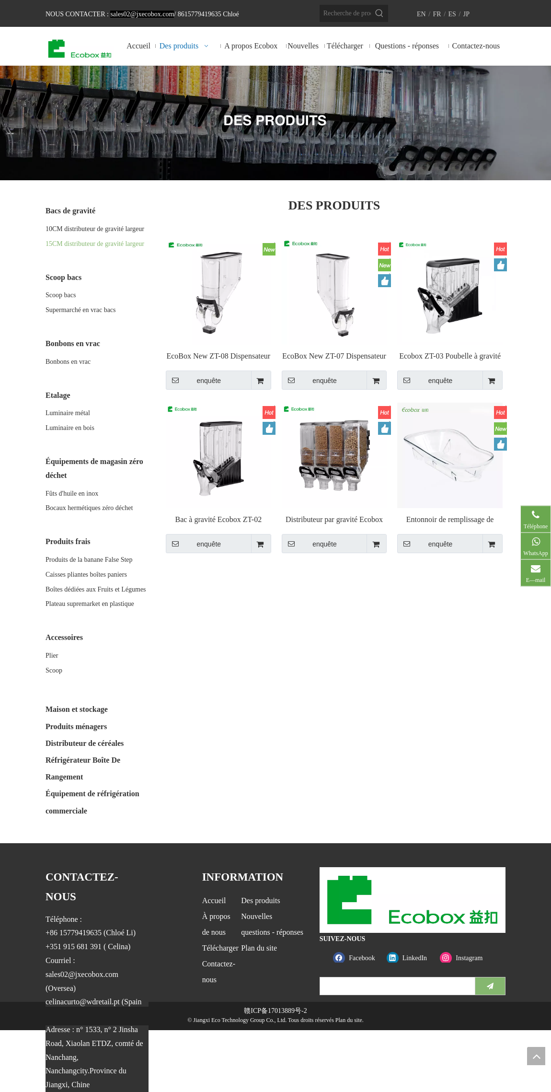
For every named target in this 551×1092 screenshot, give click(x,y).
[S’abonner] (490, 986)
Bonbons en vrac (68, 361)
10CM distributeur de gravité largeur (95, 228)
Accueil (214, 900)
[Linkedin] (411, 958)
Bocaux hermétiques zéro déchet (89, 507)
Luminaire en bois (70, 427)
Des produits (260, 900)
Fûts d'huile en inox (72, 493)
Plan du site (259, 948)
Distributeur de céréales (85, 743)
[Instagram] (464, 958)
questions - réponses (272, 932)
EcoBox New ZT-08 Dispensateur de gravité (218, 356)
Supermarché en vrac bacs (81, 310)
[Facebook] (357, 958)
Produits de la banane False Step (89, 559)
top (536, 1056)
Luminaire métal (68, 413)
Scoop (54, 670)
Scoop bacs (61, 295)
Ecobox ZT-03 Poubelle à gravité (450, 356)
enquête (193, 380)
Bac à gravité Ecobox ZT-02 (218, 519)
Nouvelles (256, 916)
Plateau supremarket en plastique (90, 603)
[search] (395, 986)
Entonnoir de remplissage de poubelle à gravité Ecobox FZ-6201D (450, 519)
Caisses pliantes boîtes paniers (86, 574)
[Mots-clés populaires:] (379, 13)
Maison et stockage (77, 709)
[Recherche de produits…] (345, 13)
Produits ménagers (76, 726)
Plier (52, 655)
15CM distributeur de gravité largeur (95, 243)
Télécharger (220, 948)
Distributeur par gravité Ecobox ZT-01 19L (334, 519)
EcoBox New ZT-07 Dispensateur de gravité (334, 356)
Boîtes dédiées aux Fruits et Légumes (96, 589)
